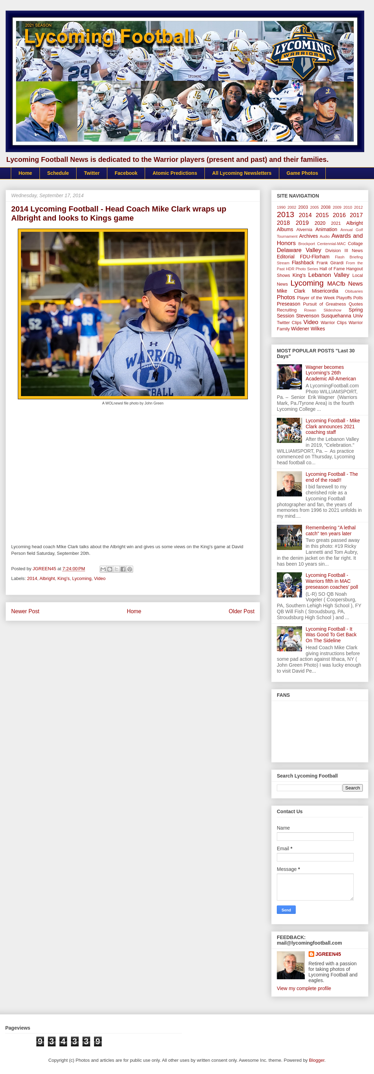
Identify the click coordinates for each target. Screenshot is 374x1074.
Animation (326, 229)
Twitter (92, 173)
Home (25, 173)
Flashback (303, 262)
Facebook (126, 173)
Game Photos (302, 173)
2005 (314, 207)
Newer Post (25, 611)
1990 (281, 207)
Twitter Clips (289, 322)
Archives (308, 236)
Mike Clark (291, 291)
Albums (285, 229)
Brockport (307, 244)
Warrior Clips (333, 322)
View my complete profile (304, 988)
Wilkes (318, 328)
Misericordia (325, 291)
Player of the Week (316, 297)
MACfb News (345, 283)
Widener (300, 328)
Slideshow (332, 310)
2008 (326, 207)
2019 (302, 223)
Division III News (344, 250)
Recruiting (287, 310)
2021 (336, 223)
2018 (283, 223)
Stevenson (307, 315)
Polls (358, 297)
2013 (285, 214)
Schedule (58, 173)
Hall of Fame (332, 268)
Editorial (286, 256)
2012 (358, 207)
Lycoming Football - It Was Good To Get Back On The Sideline (331, 635)
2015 (322, 215)
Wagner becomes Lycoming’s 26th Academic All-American (331, 373)
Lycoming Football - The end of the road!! (332, 477)
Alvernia (304, 229)
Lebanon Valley (329, 275)
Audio (325, 236)
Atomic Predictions (174, 173)
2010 (348, 207)
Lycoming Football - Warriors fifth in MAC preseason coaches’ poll (332, 581)
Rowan (310, 310)
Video (100, 578)
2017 (356, 215)
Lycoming (82, 578)
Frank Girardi (330, 262)
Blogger (316, 1060)
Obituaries (354, 291)
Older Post (241, 611)
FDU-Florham (315, 256)
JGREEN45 (328, 954)
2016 (339, 215)
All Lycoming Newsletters (242, 173)
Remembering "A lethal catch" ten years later (331, 530)
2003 (303, 207)
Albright (47, 578)
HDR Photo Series (302, 269)
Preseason (288, 304)
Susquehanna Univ (342, 315)
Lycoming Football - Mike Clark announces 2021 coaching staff (333, 426)
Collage (355, 243)
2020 (320, 223)
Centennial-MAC (331, 244)
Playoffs (344, 297)
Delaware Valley (299, 250)
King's (63, 578)
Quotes (355, 304)
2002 (292, 207)
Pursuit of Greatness (324, 304)
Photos (286, 297)
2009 (337, 207)
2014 (32, 578)
